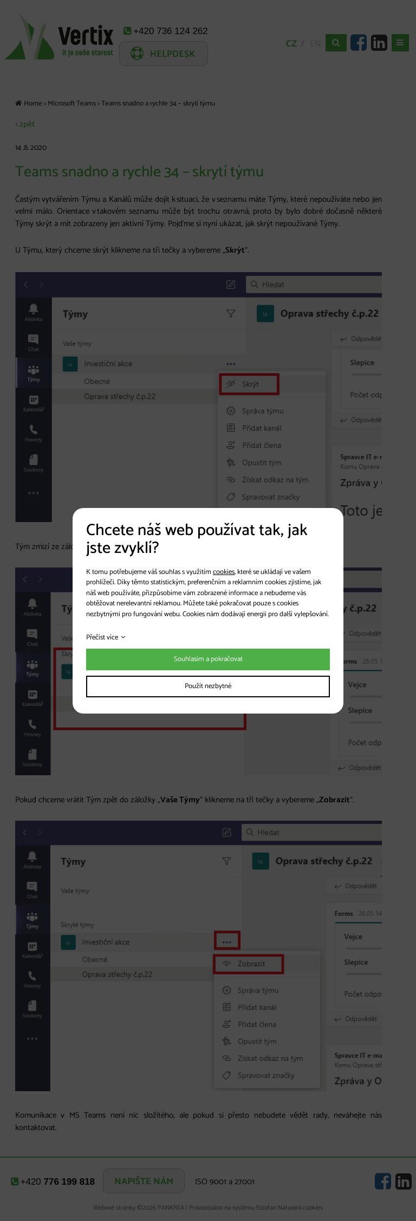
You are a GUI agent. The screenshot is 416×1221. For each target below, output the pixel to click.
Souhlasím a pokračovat (208, 659)
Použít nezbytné (208, 686)
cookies (224, 572)
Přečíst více (102, 637)
